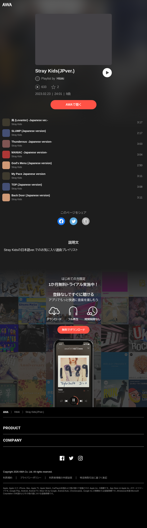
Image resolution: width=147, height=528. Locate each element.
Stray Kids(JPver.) (34, 412)
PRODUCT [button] (11, 428)
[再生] (107, 72)
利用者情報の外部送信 (60, 477)
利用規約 (7, 477)
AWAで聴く (73, 104)
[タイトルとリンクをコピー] (86, 221)
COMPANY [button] (12, 440)
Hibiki (60, 78)
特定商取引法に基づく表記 (93, 477)
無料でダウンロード (73, 329)
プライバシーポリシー (30, 477)
